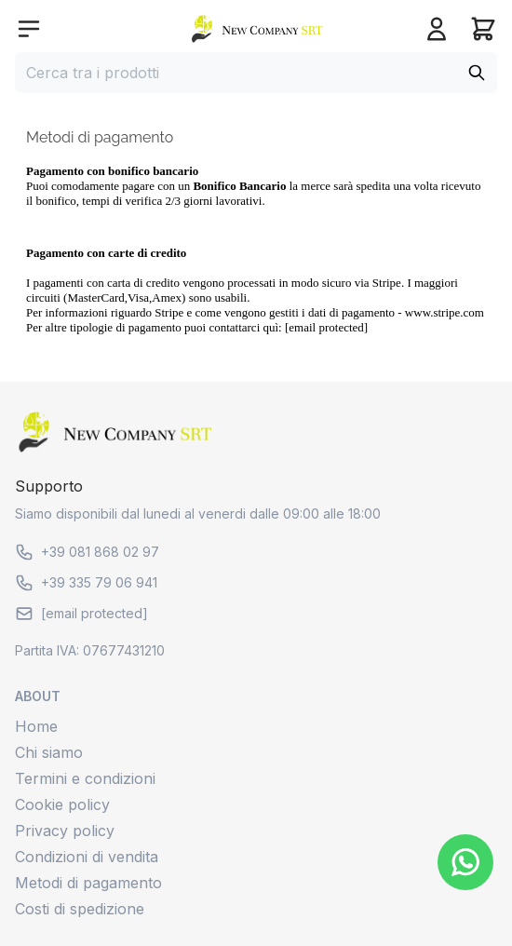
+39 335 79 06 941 (86, 583)
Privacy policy (65, 830)
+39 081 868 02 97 (87, 552)
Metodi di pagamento (88, 882)
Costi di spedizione (79, 908)
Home (36, 726)
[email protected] (326, 327)
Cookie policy (62, 804)
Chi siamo (49, 752)
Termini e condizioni (85, 778)
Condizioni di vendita (86, 856)
